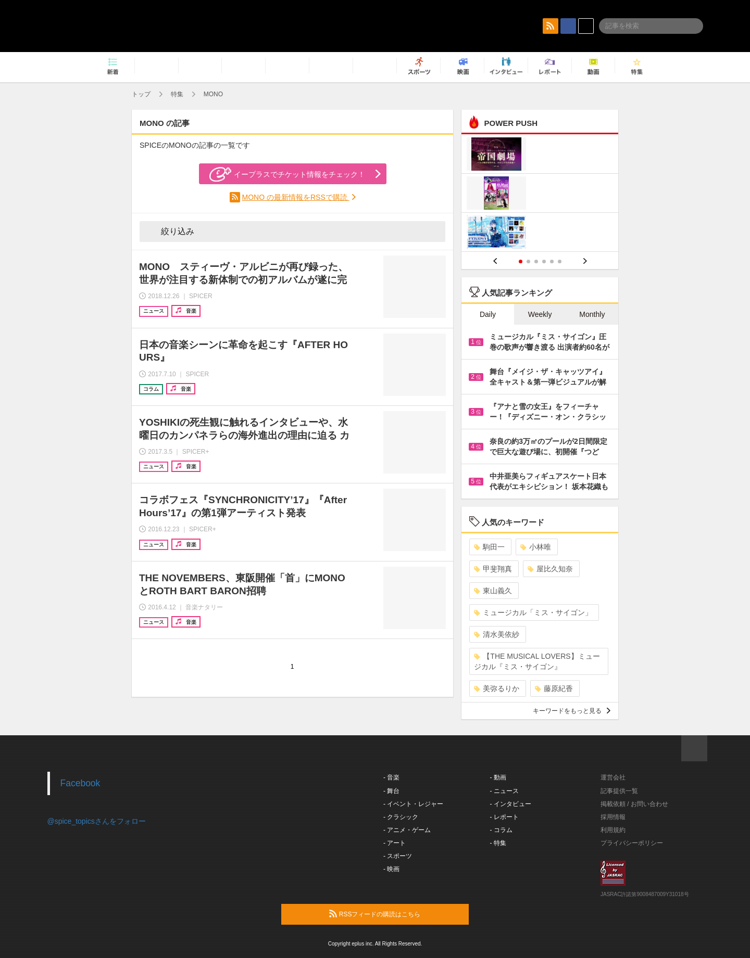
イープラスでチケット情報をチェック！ (287, 174)
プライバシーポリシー (632, 843)
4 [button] (544, 261)
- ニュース (504, 791)
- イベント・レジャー (413, 804)
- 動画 (498, 777)
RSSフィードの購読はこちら (394, 914)
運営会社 (613, 777)
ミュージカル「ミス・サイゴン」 (533, 612)
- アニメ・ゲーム (407, 830)
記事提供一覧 (619, 791)
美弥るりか (496, 688)
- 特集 (498, 843)
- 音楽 (391, 777)
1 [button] (520, 261)
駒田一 (489, 547)
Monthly (592, 314)
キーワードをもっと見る (571, 710)
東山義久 (493, 590)
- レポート (504, 817)
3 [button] (536, 261)
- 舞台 (391, 791)
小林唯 (535, 547)
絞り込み (170, 231)
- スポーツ (397, 856)
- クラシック (400, 817)
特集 (177, 94)
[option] (539, 194)
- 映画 (391, 869)
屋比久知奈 (550, 569)
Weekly (540, 314)
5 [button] (552, 261)
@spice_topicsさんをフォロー (96, 821)
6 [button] (559, 261)
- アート (394, 843)
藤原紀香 (554, 688)
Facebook (80, 783)
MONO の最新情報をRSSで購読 (295, 197)
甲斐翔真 (493, 569)
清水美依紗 (496, 634)
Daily (488, 314)
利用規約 (613, 830)
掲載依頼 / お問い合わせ (634, 804)
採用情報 (613, 817)
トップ (141, 94)
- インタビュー (510, 804)
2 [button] (528, 261)
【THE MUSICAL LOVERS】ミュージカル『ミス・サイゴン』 (536, 661)
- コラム (501, 830)
